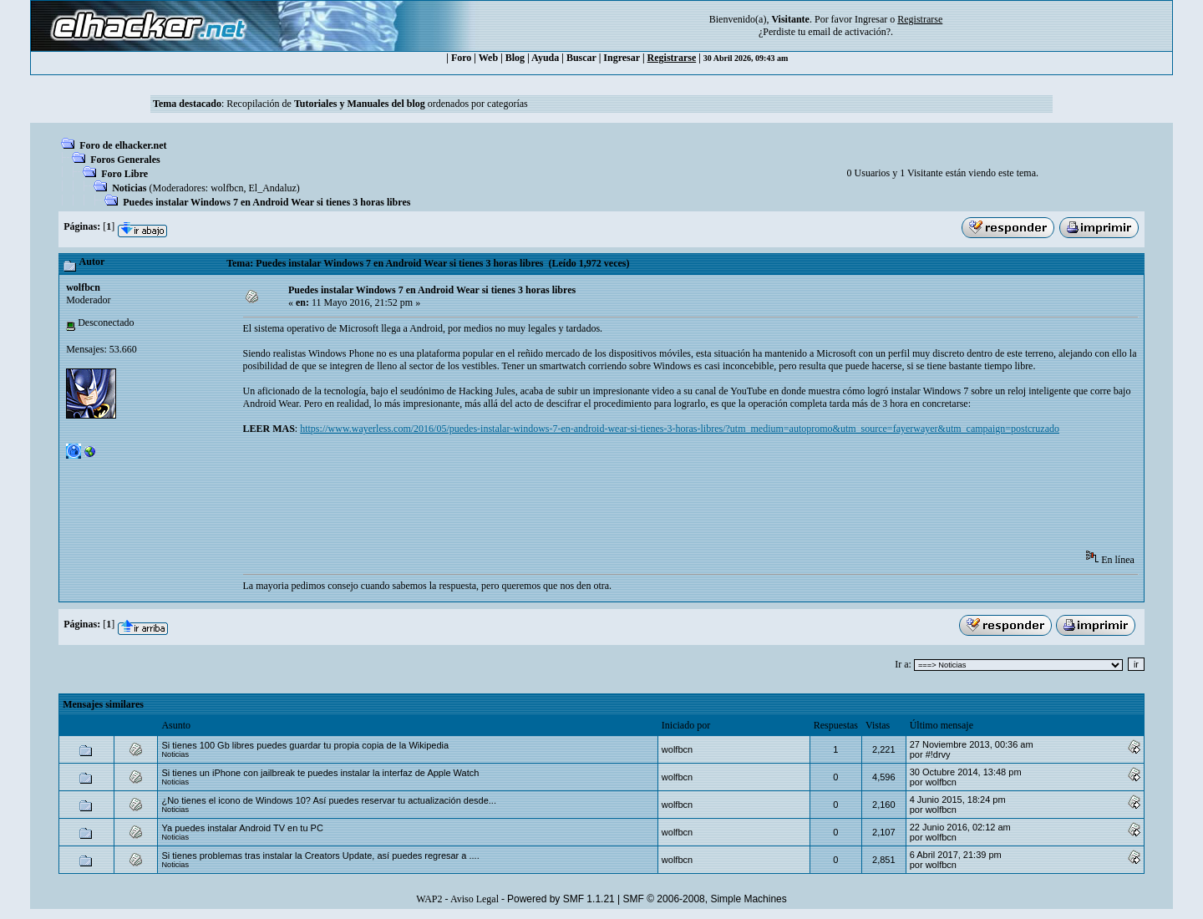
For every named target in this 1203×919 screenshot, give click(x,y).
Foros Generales (125, 159)
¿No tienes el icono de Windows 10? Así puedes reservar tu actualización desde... (328, 800)
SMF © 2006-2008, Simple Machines (705, 899)
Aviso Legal (474, 899)
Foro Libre (124, 174)
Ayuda (545, 57)
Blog (515, 57)
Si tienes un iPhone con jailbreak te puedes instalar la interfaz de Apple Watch (320, 773)
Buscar (581, 57)
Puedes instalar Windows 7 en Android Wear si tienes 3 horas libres (266, 202)
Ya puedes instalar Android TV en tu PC (241, 828)
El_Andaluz (273, 188)
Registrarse (672, 57)
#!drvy (938, 754)
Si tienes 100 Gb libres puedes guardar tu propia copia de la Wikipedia (305, 745)
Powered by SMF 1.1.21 (561, 899)
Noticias (129, 188)
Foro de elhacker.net (122, 145)
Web (488, 57)
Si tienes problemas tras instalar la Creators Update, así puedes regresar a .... (320, 855)
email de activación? (849, 32)
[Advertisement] (547, 498)
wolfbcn (227, 188)
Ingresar (871, 19)
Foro (461, 57)
